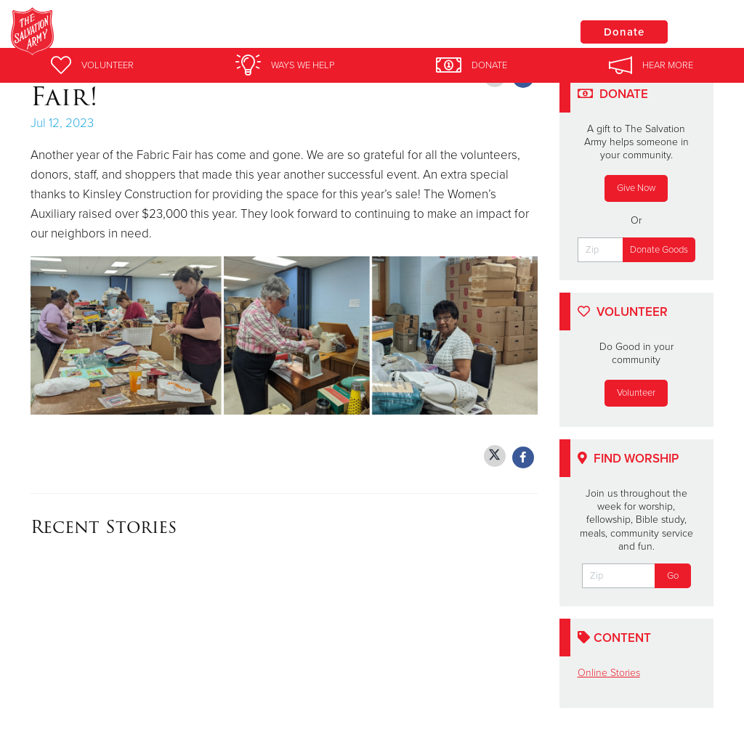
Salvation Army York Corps (253, 32)
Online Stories (609, 673)
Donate (624, 31)
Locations (514, 31)
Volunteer (636, 393)
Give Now (636, 188)
